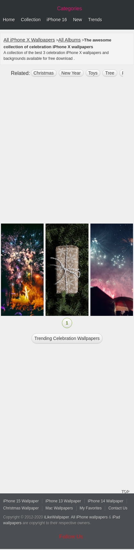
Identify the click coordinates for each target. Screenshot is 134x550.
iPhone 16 (57, 19)
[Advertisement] (67, 153)
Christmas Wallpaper (21, 508)
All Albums (69, 39)
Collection (30, 19)
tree (109, 73)
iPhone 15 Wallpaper (21, 501)
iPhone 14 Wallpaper (105, 501)
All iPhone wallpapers (89, 517)
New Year (71, 73)
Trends (95, 19)
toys (93, 73)
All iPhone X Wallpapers (29, 39)
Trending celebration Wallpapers (67, 338)
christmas (44, 73)
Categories (69, 8)
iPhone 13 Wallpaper (63, 501)
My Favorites (91, 508)
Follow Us (71, 537)
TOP (125, 491)
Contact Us (117, 508)
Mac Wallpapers (59, 508)
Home (9, 19)
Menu (127, 20)
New (77, 19)
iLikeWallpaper (56, 517)
